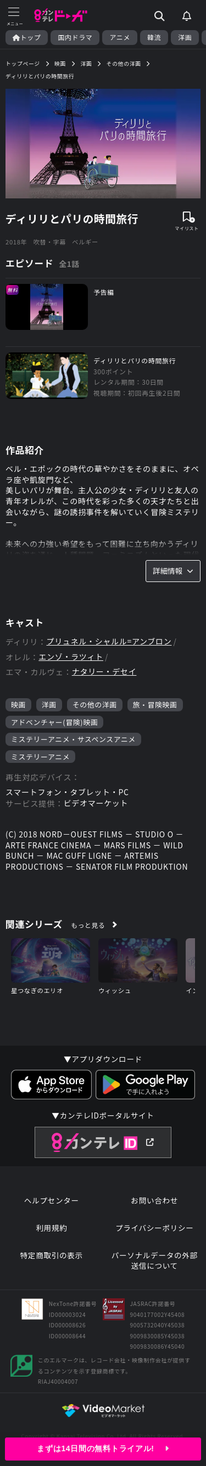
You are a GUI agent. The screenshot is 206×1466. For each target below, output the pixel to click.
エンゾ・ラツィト (70, 657)
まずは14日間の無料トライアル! (103, 1448)
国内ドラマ (75, 37)
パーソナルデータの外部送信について (155, 1260)
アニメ (119, 37)
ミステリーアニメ (40, 756)
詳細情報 (173, 570)
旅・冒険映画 (155, 704)
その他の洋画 (95, 704)
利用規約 (51, 1228)
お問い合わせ (154, 1200)
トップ (27, 37)
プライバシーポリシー (154, 1228)
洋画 (185, 37)
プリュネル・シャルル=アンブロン (108, 641)
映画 (18, 704)
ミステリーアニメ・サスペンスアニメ (73, 739)
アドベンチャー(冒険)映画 (54, 722)
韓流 (154, 37)
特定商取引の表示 (51, 1255)
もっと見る (88, 924)
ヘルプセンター (51, 1200)
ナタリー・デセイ (104, 671)
